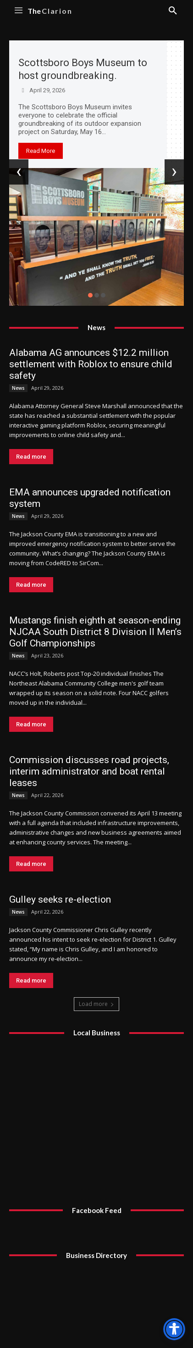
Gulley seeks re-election (60, 899)
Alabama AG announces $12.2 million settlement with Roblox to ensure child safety (90, 364)
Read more (31, 456)
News (18, 388)
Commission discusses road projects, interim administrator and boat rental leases (89, 771)
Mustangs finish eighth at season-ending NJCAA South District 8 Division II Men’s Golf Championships (95, 632)
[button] (90, 295)
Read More (40, 150)
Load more (96, 1004)
